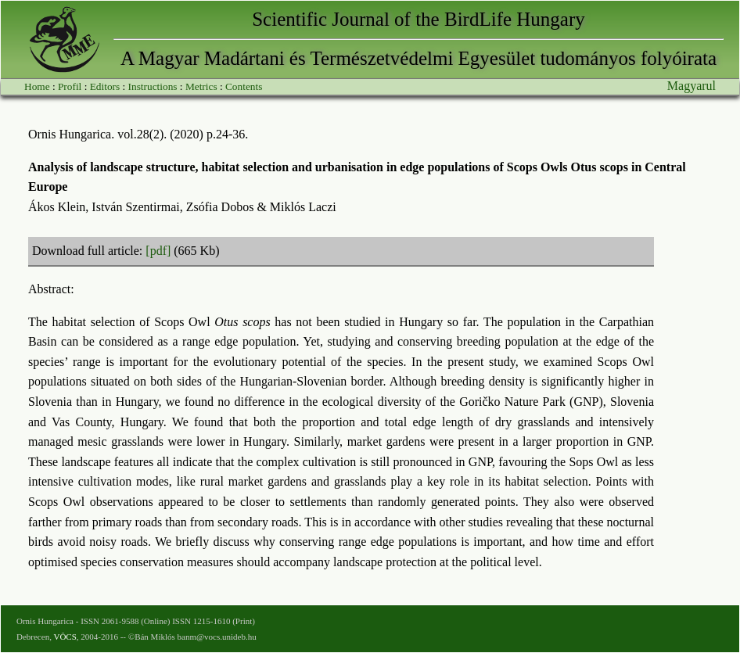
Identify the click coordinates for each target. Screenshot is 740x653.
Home (37, 86)
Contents (243, 86)
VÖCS (64, 636)
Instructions (153, 86)
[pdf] (158, 250)
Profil (69, 86)
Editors (105, 86)
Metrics (201, 86)
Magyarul (691, 85)
